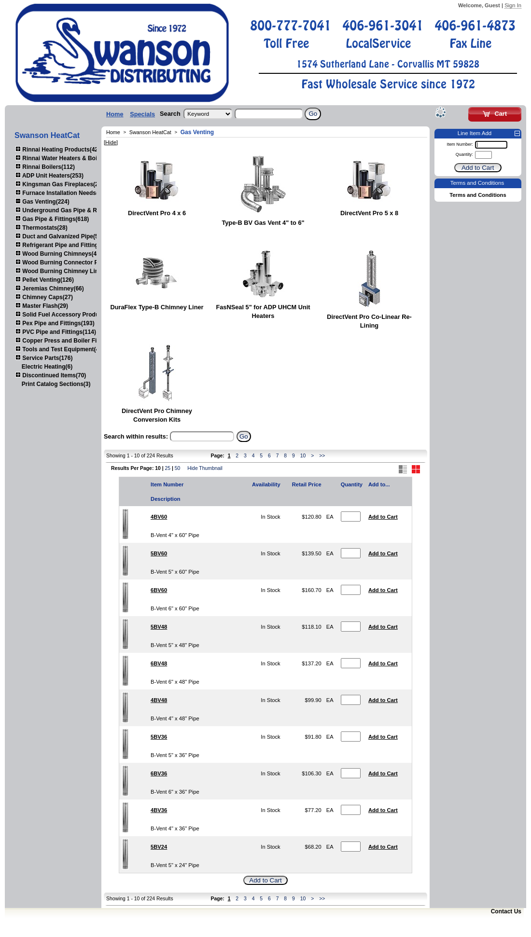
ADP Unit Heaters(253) (49, 175)
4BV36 (159, 810)
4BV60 (159, 517)
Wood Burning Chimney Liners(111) (68, 271)
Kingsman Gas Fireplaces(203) (61, 184)
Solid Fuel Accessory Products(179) (68, 314)
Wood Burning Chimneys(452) (60, 253)
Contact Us (506, 911)
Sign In (512, 5)
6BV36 (159, 773)
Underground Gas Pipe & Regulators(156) (76, 210)
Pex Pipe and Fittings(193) (55, 323)
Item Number (167, 484)
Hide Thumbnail (205, 468)
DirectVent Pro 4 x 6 (157, 213)
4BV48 (159, 700)
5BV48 (159, 627)
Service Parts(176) (43, 358)
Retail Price (306, 484)
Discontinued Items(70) (50, 375)
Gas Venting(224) (42, 201)
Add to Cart (383, 517)
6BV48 (159, 663)
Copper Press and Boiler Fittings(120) (70, 340)
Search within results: (136, 436)
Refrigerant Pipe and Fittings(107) (65, 245)
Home (115, 114)
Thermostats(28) (41, 227)
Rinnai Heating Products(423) (59, 149)
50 (178, 468)
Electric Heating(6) (47, 366)
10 (303, 455)
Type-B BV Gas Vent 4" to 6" (263, 222)
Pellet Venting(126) (44, 279)
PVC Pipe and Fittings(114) (55, 332)
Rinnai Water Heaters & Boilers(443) (68, 158)
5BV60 (159, 553)
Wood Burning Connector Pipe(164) (67, 262)
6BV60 (159, 590)
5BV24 (159, 847)
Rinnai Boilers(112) (45, 167)
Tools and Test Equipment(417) (61, 349)
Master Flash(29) (41, 306)
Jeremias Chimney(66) (49, 288)
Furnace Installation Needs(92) (60, 193)
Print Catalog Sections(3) (56, 384)
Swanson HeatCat (150, 132)
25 (167, 468)
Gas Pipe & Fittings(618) (52, 219)
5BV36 (159, 737)
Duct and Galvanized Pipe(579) (61, 236)
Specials (142, 114)
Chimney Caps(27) (44, 297)
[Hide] (111, 142)
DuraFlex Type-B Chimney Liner (156, 307)
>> (322, 455)
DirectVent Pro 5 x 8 (369, 213)
